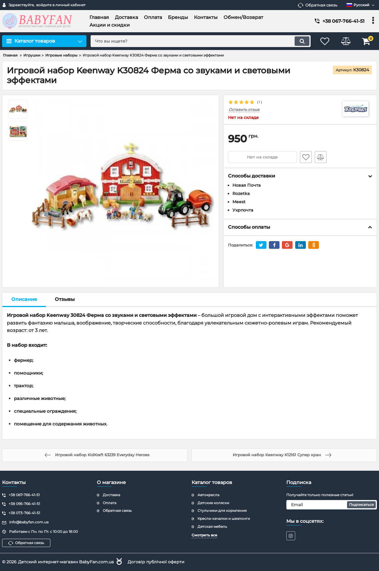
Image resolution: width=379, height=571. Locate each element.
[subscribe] (331, 504)
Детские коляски (213, 503)
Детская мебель (212, 526)
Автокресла (208, 495)
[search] (201, 41)
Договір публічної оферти (156, 561)
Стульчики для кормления (222, 510)
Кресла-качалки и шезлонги (223, 518)
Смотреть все (204, 535)
